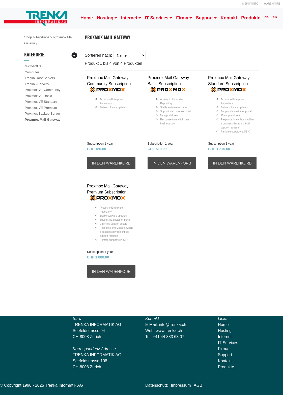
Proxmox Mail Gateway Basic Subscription (172, 106)
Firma (223, 349)
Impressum (181, 385)
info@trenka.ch (172, 324)
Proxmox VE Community (43, 90)
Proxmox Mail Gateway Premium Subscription (111, 215)
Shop (28, 37)
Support (225, 355)
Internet (225, 337)
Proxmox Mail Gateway (43, 119)
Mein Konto (250, 3)
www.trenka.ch (169, 330)
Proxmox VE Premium (41, 108)
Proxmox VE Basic (38, 96)
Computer (32, 72)
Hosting (225, 330)
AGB (198, 385)
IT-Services (228, 343)
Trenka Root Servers (40, 78)
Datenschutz (156, 385)
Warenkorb (272, 3)
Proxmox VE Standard (41, 102)
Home (223, 324)
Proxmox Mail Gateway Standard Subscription (232, 106)
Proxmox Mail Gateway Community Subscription (111, 106)
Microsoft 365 (34, 66)
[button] (107, 18)
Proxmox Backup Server (42, 113)
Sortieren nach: (98, 55)
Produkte (42, 37)
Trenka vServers (37, 84)
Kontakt (225, 361)
